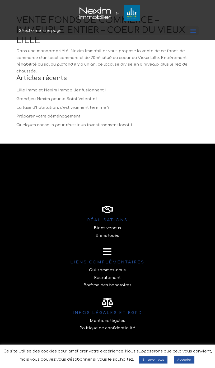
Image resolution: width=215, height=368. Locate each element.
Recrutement (107, 278)
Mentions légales (107, 320)
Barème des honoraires (107, 285)
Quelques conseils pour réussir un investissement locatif (74, 125)
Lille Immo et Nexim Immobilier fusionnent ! (61, 90)
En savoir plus (153, 359)
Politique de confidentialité (107, 328)
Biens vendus (107, 228)
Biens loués (107, 235)
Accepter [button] (184, 359)
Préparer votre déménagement (48, 116)
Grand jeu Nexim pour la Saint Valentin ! (56, 99)
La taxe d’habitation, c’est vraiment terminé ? (63, 107)
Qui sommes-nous (107, 270)
